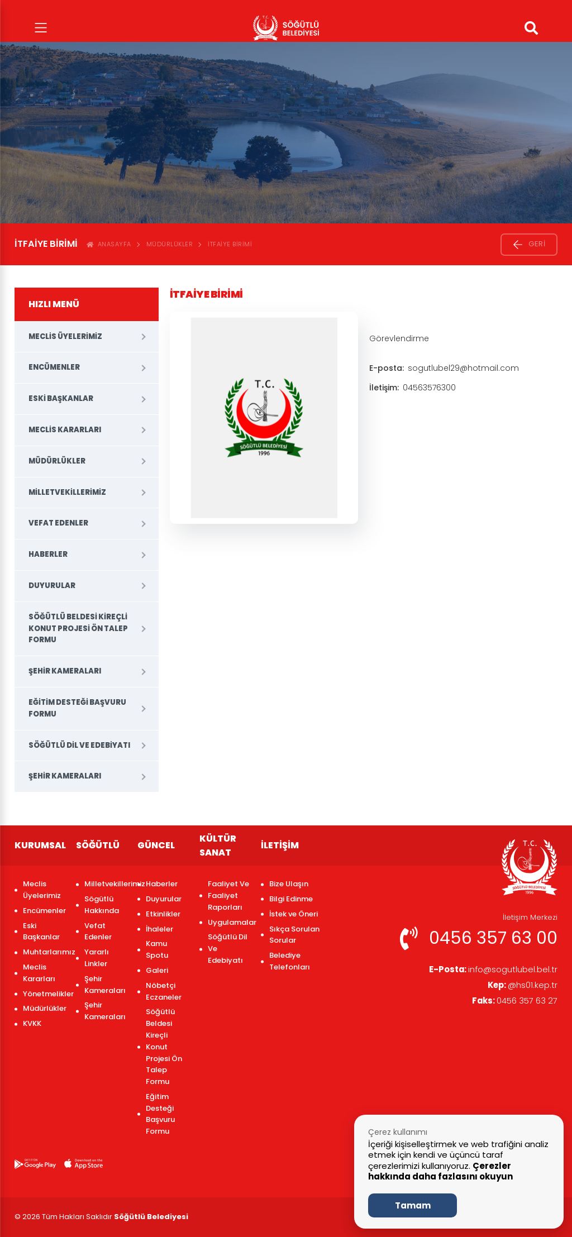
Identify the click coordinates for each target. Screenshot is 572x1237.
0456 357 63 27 (511, 1003)
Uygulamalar (229, 922)
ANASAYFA (109, 244)
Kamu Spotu (157, 949)
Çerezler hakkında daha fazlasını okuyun (440, 1171)
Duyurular (51, 585)
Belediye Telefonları (289, 961)
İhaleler (159, 929)
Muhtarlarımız (44, 952)
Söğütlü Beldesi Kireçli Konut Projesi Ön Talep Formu (78, 629)
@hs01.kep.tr (520, 986)
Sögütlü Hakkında (101, 905)
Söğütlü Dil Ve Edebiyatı (79, 745)
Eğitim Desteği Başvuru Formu (77, 708)
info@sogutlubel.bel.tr (489, 969)
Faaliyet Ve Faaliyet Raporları (228, 895)
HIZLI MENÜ (53, 304)
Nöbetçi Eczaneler (164, 991)
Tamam (413, 1205)
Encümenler (54, 367)
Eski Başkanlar (60, 398)
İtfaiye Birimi (230, 244)
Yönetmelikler (44, 993)
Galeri (157, 970)
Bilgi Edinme (291, 899)
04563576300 (429, 387)
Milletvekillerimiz (67, 492)
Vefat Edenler (58, 523)
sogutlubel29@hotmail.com (463, 368)
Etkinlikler (163, 914)
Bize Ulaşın (288, 883)
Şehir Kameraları (64, 671)
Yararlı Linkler (96, 958)
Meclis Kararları (64, 429)
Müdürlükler (169, 244)
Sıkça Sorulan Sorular (294, 935)
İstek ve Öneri (293, 914)
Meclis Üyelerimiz (65, 336)
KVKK (32, 1023)
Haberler (48, 554)
